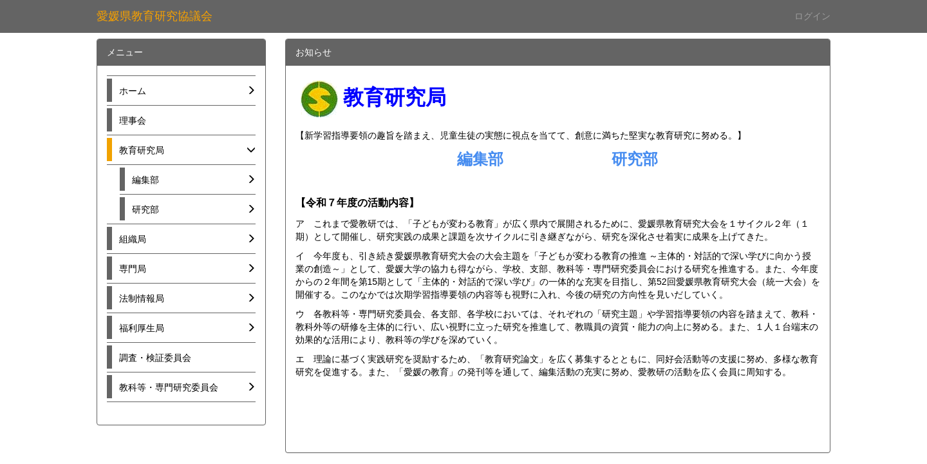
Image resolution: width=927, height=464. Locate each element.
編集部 (480, 159)
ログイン (812, 16)
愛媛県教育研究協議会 (154, 16)
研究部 (635, 159)
